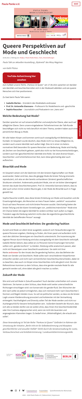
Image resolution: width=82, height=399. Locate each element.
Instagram (16, 390)
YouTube (12, 390)
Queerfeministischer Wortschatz (60, 391)
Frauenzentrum (32, 391)
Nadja (22, 58)
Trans (40, 58)
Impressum (56, 395)
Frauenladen (43, 391)
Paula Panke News (32, 58)
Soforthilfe (80, 130)
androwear (13, 252)
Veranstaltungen (48, 58)
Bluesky (23, 390)
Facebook (19, 390)
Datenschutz (46, 395)
